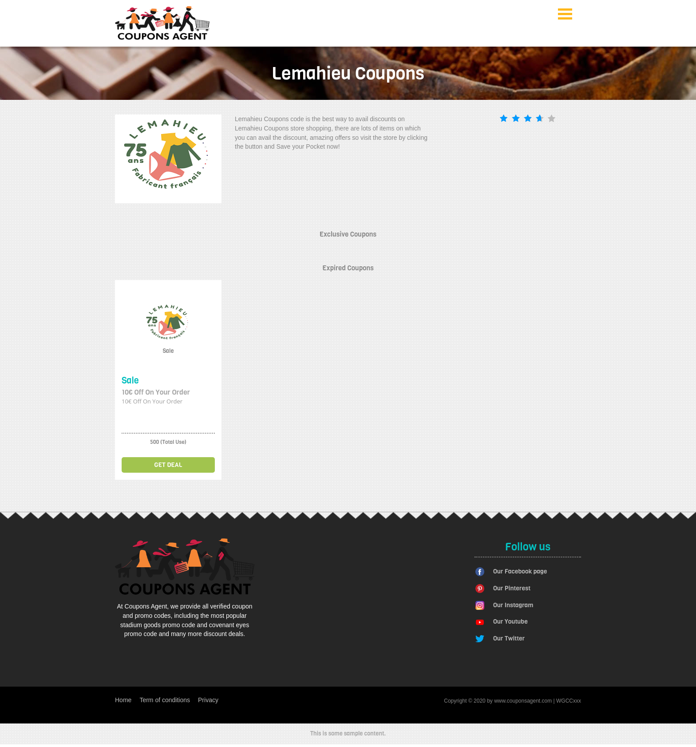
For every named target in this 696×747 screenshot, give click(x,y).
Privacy (208, 700)
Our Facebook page (520, 571)
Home (123, 700)
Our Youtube (510, 621)
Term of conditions (164, 700)
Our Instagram (513, 605)
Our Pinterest (511, 588)
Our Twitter (509, 638)
